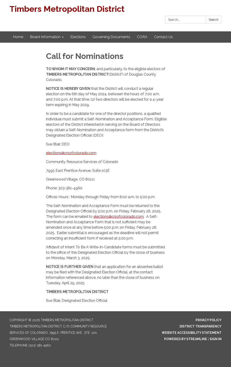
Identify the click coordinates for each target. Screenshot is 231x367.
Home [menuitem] (18, 37)
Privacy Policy (209, 320)
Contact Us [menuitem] (163, 37)
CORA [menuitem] (142, 37)
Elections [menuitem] (78, 37)
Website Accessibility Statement (192, 332)
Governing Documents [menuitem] (111, 37)
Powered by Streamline (185, 339)
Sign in (216, 339)
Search (214, 19)
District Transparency (201, 326)
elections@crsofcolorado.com (71, 153)
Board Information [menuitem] (45, 37)
